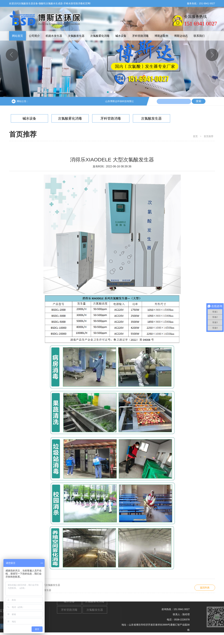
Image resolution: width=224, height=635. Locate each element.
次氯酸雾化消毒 (100, 35)
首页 (195, 136)
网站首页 (17, 35)
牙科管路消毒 (140, 35)
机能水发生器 (54, 35)
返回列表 (205, 587)
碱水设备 (120, 35)
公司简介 (34, 35)
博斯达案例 (161, 35)
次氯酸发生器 (76, 35)
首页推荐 (208, 136)
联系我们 (199, 35)
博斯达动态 (181, 35)
